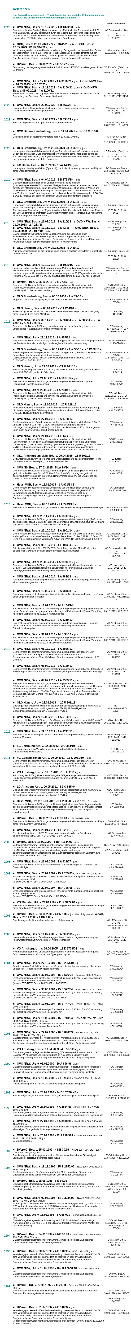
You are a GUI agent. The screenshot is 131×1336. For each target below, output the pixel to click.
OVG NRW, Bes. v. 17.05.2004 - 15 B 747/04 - (46, 1003)
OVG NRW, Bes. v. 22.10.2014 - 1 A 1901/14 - (45, 530)
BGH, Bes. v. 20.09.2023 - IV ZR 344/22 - (43, 44)
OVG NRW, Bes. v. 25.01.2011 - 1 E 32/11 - (44, 830)
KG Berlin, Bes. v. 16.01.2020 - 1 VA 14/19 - (44, 165)
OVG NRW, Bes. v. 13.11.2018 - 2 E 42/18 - (44, 227)
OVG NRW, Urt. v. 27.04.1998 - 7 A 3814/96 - (45, 1106)
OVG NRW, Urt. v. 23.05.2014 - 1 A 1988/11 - (45, 562)
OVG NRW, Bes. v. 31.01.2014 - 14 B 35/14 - (45, 634)
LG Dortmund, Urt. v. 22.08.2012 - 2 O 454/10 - (47, 745)
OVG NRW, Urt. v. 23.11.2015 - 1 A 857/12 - (44, 337)
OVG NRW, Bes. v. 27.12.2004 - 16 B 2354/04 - (46, 963)
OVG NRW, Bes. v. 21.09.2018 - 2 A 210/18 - (45, 221)
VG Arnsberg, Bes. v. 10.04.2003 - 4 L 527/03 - (46, 1049)
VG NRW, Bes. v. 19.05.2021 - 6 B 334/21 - (46, 119)
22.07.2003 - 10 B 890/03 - (117, 1056)
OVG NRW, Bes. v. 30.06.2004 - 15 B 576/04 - (46, 974)
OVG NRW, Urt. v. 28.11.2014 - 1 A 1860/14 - (45, 516)
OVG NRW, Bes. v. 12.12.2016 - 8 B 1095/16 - (46, 264)
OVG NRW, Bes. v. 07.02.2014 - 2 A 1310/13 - (45, 619)
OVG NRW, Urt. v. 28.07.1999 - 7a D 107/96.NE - (47, 1092)
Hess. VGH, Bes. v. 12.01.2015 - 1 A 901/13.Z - (46, 484)
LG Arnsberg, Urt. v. (117, 50)
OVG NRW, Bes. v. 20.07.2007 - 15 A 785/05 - (45, 873)
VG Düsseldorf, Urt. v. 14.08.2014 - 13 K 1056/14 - (117, 536)
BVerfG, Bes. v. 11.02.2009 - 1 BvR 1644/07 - (45, 841)
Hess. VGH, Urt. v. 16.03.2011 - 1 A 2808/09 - (45, 801)
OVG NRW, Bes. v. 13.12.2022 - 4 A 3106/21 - (45, 87)
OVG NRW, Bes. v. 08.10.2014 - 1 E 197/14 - (45, 545)
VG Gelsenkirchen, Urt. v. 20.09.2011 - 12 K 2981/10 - (51, 757)
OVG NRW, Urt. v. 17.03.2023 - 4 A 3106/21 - (45, 81)
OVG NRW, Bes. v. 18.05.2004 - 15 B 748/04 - (46, 1018)
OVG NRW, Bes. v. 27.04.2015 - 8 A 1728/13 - (45, 418)
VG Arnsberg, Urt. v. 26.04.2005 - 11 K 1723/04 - (48, 948)
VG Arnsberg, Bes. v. (116, 1038)
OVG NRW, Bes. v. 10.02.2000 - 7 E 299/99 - (45, 1078)
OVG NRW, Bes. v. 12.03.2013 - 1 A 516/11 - (45, 717)
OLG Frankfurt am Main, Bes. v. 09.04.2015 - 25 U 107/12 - (54, 455)
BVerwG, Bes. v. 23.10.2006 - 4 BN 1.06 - (43, 914)
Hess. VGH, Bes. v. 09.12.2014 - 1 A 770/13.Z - (46, 504)
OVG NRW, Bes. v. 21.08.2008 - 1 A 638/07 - (45, 861)
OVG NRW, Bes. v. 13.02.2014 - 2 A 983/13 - (45, 576)
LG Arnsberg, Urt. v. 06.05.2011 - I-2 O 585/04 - (47, 786)
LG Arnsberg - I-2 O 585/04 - (116, 709)
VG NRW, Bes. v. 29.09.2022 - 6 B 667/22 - (46, 104)
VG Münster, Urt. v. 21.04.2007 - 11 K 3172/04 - (47, 902)
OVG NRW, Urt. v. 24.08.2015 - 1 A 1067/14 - (45, 378)
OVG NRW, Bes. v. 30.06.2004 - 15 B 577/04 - (46, 989)
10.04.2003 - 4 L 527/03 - (116, 1040)
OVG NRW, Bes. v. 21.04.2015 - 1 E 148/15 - (45, 436)
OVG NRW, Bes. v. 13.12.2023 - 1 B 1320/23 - (46, 27)
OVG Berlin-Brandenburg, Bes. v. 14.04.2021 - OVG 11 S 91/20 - (58, 131)
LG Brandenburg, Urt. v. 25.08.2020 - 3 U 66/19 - (50, 148)
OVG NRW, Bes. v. (116, 1052)
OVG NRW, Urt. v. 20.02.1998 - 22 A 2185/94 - (46, 1135)
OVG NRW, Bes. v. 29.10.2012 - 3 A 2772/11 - (45, 731)
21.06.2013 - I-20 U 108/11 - (116, 793)
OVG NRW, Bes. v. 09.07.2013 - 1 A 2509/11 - (45, 680)
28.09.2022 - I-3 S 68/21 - (117, 54)
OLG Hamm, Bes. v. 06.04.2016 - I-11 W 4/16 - (46, 308)
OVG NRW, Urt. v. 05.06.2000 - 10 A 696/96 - (45, 1063)
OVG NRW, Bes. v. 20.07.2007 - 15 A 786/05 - (45, 887)
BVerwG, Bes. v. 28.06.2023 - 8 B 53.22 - (43, 64)
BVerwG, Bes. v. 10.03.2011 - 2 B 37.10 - (43, 818)
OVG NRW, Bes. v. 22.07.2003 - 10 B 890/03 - (46, 1032)
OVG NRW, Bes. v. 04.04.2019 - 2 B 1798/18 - (46, 179)
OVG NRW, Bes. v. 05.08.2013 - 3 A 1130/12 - (45, 665)
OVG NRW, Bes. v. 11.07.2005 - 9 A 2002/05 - (45, 934)
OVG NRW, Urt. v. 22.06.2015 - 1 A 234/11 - (116, 286)
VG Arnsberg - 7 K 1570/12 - (116, 423)
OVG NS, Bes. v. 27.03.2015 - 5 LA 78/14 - (44, 467)
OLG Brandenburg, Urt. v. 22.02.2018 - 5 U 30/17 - (49, 247)
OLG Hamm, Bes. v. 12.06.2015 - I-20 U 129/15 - (47, 404)
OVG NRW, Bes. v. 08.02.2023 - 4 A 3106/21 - (55, 89)
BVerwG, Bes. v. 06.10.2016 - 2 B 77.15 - (43, 281)
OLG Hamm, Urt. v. (116, 789)
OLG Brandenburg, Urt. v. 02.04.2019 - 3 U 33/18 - (49, 201)
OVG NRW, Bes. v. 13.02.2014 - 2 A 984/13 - (45, 590)
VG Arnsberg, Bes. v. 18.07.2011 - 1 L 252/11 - (46, 772)
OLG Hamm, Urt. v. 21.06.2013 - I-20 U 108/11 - (47, 702)
